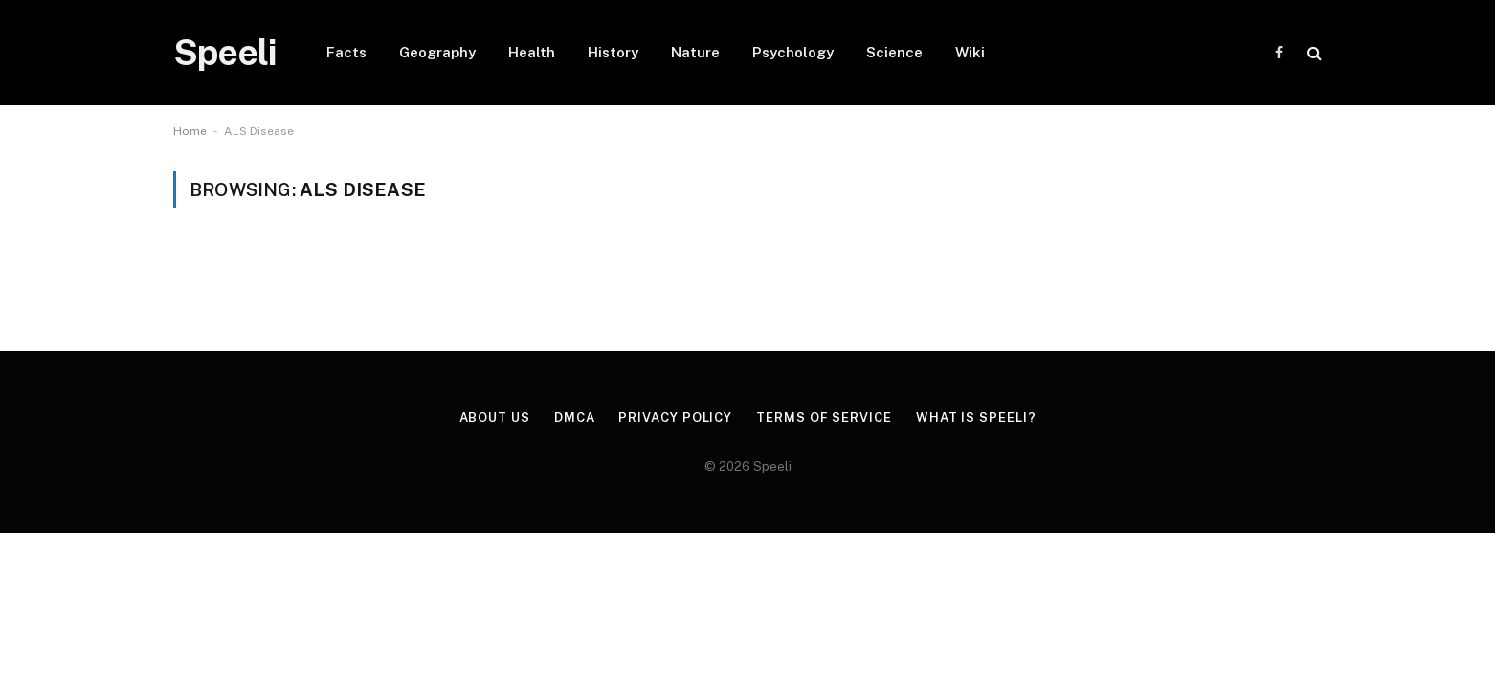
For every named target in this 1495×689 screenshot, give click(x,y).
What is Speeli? (976, 418)
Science (894, 52)
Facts (346, 52)
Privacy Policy (675, 418)
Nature (695, 52)
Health (531, 52)
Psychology (793, 52)
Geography (437, 52)
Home (190, 131)
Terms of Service (824, 418)
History (613, 52)
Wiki (970, 52)
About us (494, 418)
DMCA (574, 418)
